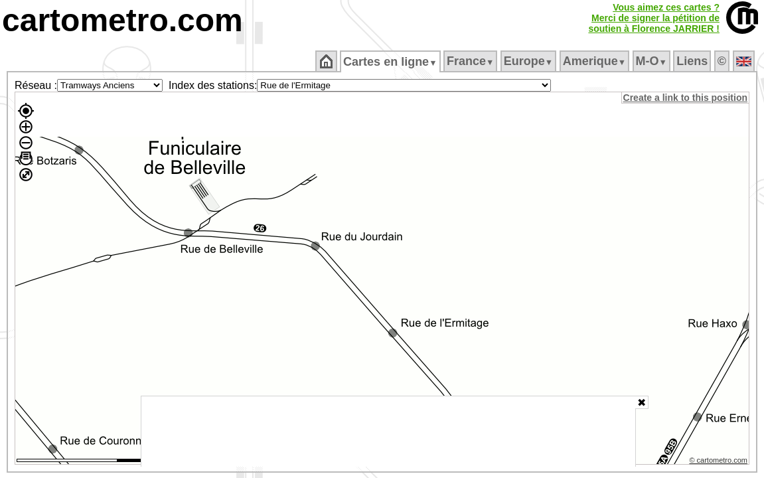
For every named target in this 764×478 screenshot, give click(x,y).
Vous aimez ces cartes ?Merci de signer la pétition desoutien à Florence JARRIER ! (654, 18)
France (471, 61)
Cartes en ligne (391, 61)
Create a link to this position (686, 97)
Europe (529, 61)
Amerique (595, 61)
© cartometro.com (719, 462)
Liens (693, 61)
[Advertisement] (388, 431)
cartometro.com (122, 20)
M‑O (652, 61)
